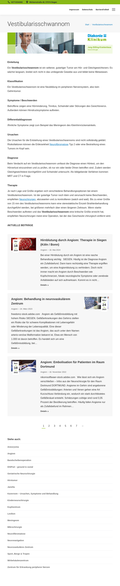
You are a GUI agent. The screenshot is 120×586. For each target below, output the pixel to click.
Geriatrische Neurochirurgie (21, 473)
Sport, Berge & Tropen (18, 554)
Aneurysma (13, 447)
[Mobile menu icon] (113, 9)
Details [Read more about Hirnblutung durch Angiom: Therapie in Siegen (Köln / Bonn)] (43, 285)
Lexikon (11, 514)
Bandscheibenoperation (19, 460)
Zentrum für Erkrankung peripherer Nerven (28, 567)
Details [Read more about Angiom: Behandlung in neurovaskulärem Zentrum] (14, 348)
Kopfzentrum (13, 507)
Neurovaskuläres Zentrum (20, 547)
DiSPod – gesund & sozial (20, 467)
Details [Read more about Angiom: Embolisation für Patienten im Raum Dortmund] (43, 411)
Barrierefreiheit (102, 9)
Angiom (43, 250)
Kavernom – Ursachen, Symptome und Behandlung (32, 493)
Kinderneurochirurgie (18, 500)
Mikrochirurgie (14, 527)
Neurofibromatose (59, 144)
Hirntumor (12, 480)
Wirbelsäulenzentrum (17, 560)
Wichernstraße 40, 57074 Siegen (43, 2)
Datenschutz (87, 9)
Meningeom (13, 520)
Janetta (11, 487)
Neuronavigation (15, 540)
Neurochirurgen (27, 199)
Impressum (74, 9)
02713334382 (17, 2)
